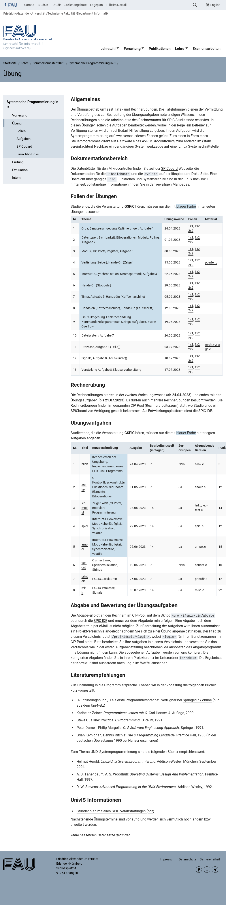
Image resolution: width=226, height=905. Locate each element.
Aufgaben (23, 139)
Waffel (145, 663)
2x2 (190, 230)
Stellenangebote (75, 5)
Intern (16, 178)
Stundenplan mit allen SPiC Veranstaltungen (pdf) (115, 811)
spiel (84, 526)
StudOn (43, 5)
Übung (16, 123)
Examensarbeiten (206, 49)
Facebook (199, 869)
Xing (215, 869)
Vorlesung (19, 115)
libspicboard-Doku (185, 174)
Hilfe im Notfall (116, 5)
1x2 (197, 226)
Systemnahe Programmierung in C (32, 104)
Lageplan (96, 5)
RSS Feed (207, 869)
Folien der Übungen (94, 196)
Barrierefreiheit (210, 859)
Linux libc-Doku (28, 154)
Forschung (132, 49)
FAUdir (56, 5)
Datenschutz (187, 859)
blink (84, 464)
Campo (29, 5)
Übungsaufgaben (91, 423)
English (215, 5)
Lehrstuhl (107, 49)
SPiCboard (24, 147)
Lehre (179, 49)
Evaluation (20, 170)
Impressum (167, 859)
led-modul (84, 507)
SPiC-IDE (205, 411)
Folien (21, 131)
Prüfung (17, 162)
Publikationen (160, 49)
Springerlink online (197, 700)
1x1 (190, 226)
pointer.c (211, 262)
